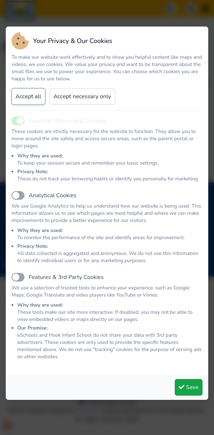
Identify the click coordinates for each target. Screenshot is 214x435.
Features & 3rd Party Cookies (66, 277)
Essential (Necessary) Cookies (67, 121)
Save (189, 387)
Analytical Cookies (52, 195)
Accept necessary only (82, 96)
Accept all (28, 96)
